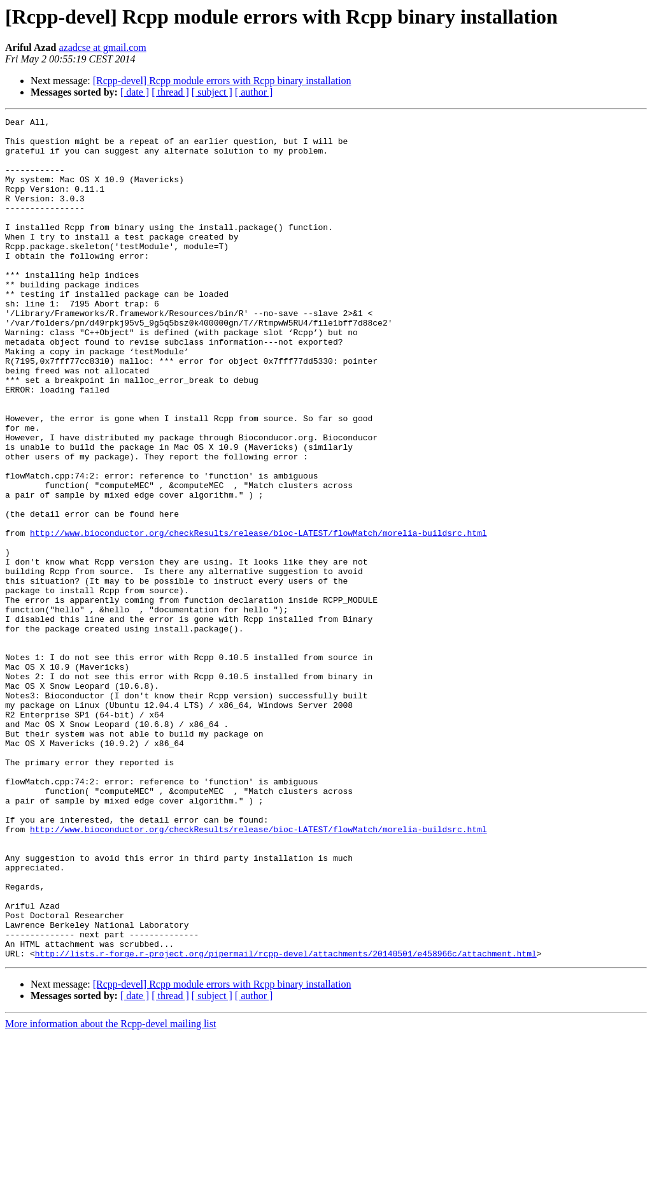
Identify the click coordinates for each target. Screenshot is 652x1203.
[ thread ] (170, 92)
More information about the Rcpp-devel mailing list (110, 1191)
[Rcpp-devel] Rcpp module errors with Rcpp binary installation (222, 80)
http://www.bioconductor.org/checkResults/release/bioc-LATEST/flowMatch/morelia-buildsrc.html (258, 617)
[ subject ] (212, 92)
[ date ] (134, 92)
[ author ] (254, 92)
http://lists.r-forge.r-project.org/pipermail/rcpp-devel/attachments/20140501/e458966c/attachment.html (286, 1121)
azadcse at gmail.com (102, 47)
